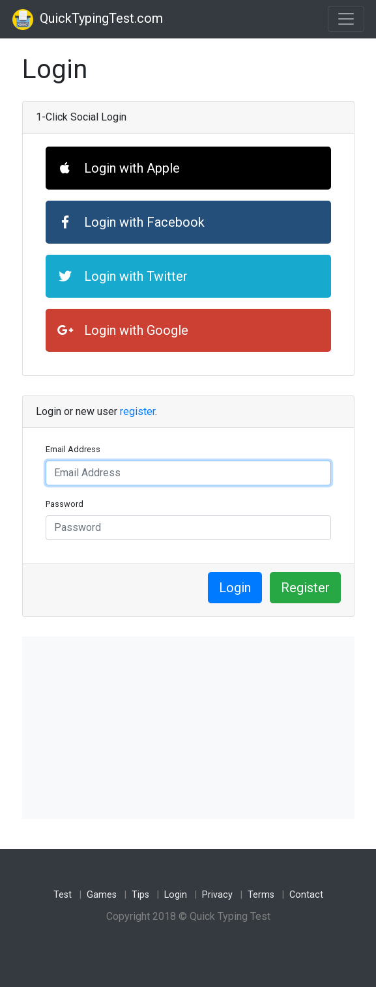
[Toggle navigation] (346, 19)
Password (64, 504)
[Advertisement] (188, 728)
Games (102, 894)
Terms (261, 894)
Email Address (73, 449)
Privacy (217, 894)
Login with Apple (118, 168)
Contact (306, 894)
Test (62, 894)
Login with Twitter (122, 276)
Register (305, 587)
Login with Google (122, 330)
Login (235, 587)
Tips (140, 894)
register (137, 411)
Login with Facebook (131, 222)
